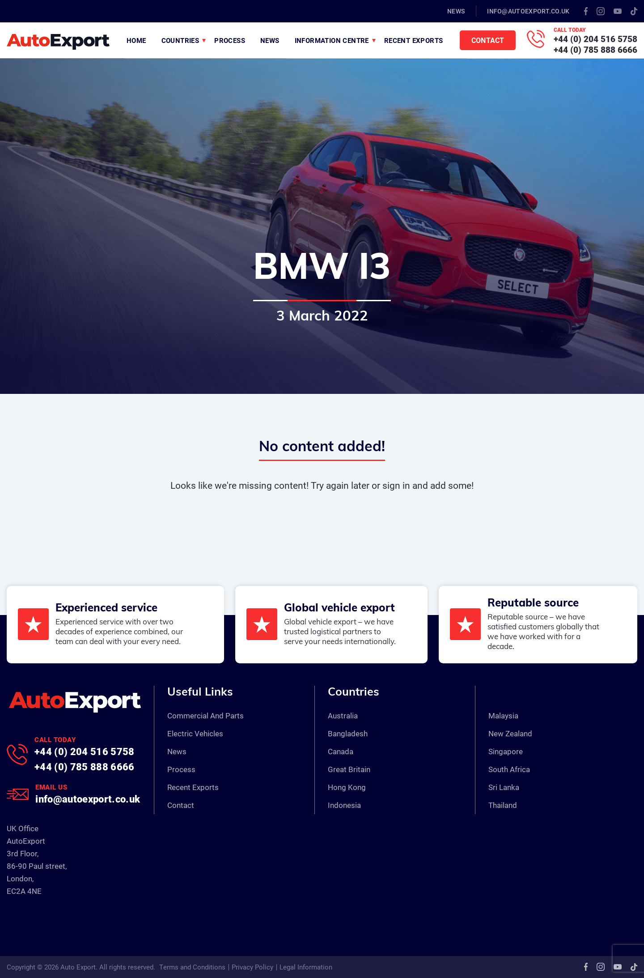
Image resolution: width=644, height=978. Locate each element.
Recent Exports (413, 40)
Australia (343, 715)
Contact (487, 40)
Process (229, 40)
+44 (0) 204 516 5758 (595, 38)
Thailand (502, 805)
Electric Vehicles (195, 733)
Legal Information (306, 966)
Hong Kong (347, 787)
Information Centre (332, 40)
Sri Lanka (503, 787)
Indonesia (344, 805)
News (456, 11)
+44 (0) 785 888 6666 (595, 49)
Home (136, 40)
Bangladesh (348, 733)
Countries (180, 40)
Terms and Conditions (192, 966)
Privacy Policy (252, 966)
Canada (340, 751)
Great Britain (349, 769)
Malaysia (503, 715)
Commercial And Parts (205, 715)
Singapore (505, 751)
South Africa (509, 769)
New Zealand (510, 733)
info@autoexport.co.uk (528, 11)
